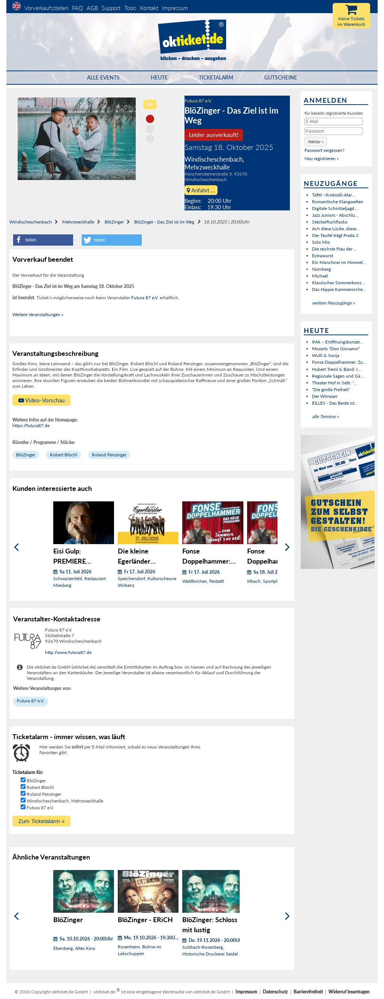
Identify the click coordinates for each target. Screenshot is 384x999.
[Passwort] (333, 131)
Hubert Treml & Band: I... (336, 369)
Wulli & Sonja (325, 355)
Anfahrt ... (201, 190)
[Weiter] (287, 547)
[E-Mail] (333, 121)
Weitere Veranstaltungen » (37, 314)
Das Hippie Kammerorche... (339, 289)
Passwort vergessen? (324, 150)
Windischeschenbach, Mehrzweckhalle (65, 801)
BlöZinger (114, 222)
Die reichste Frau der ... (334, 249)
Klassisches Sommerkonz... (338, 282)
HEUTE (159, 77)
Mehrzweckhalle (78, 222)
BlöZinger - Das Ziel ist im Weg (164, 222)
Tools (130, 7)
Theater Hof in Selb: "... (334, 383)
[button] (43, 240)
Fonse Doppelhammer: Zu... (339, 362)
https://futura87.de (31, 425)
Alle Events (103, 77)
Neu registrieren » (321, 158)
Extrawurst (322, 255)
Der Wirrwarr (325, 396)
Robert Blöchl (63, 455)
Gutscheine (280, 77)
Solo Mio (321, 242)
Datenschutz (275, 991)
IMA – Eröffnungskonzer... (337, 342)
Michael (320, 276)
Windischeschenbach (30, 222)
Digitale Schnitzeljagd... (335, 208)
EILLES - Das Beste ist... (335, 403)
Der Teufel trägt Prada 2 (335, 235)
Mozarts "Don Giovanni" (336, 348)
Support (111, 7)
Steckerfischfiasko (330, 222)
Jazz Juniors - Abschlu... (335, 215)
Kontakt (149, 7)
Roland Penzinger (109, 455)
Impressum (175, 7)
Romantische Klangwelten (337, 201)
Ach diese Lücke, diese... (336, 228)
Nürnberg (321, 269)
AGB (92, 7)
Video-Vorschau (41, 400)
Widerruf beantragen (349, 991)
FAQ (77, 7)
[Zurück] (16, 547)
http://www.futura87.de (68, 652)
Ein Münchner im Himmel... (339, 262)
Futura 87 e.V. (198, 101)
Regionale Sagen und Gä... (338, 376)
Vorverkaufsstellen (46, 7)
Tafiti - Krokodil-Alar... (333, 195)
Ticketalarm (216, 77)
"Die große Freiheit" (331, 389)
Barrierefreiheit (308, 991)
